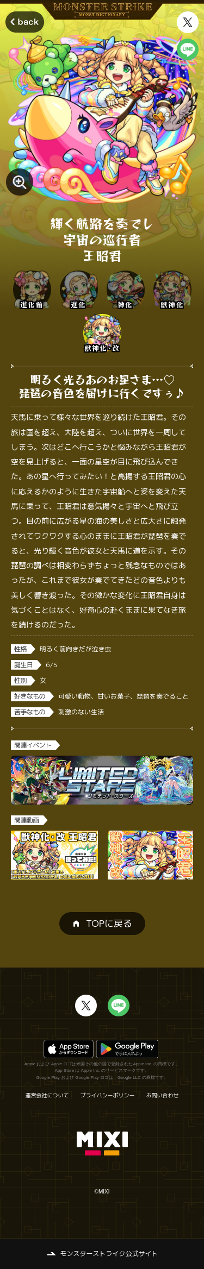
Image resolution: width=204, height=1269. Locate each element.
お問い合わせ (162, 1095)
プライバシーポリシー (108, 1095)
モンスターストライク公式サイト (109, 1253)
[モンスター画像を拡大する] (19, 182)
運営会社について (47, 1095)
